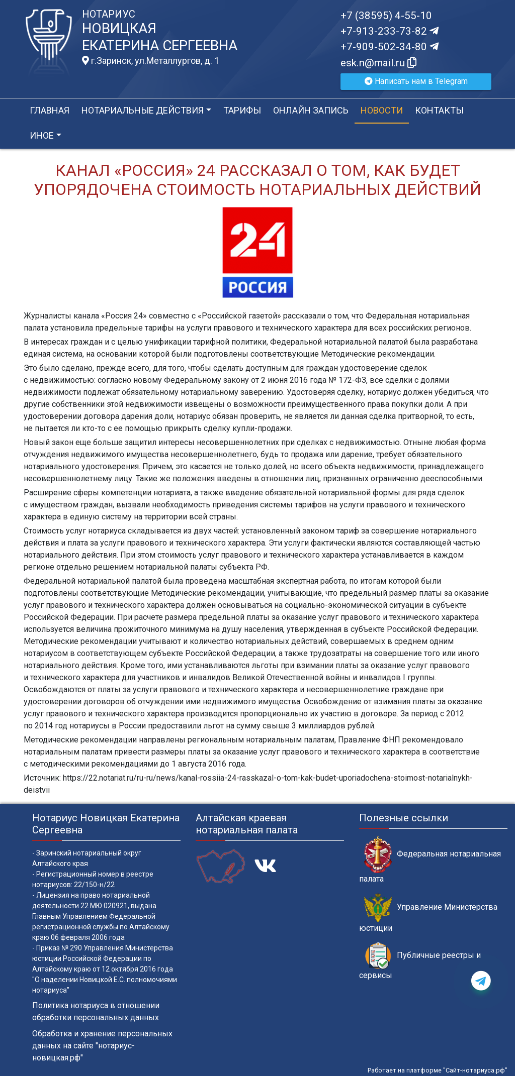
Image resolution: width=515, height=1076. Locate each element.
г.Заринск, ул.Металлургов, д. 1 (150, 61)
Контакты (439, 110)
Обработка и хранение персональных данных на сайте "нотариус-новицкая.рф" (102, 1045)
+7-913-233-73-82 (389, 31)
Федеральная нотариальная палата (430, 859)
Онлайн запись (311, 110)
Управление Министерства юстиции (428, 913)
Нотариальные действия (142, 110)
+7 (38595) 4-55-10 (386, 16)
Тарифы (242, 110)
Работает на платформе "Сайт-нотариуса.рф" (437, 1070)
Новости (382, 110)
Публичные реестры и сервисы (420, 961)
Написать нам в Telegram (416, 81)
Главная (49, 110)
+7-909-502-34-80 (389, 47)
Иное (42, 135)
